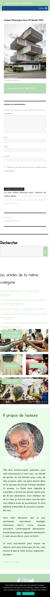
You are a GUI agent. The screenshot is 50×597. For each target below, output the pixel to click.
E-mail (6, 146)
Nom (6, 137)
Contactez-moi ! (11, 561)
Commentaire (8, 113)
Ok (19, 593)
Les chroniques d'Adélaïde (18, 3)
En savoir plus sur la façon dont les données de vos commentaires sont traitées (25, 200)
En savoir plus (28, 593)
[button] (41, 8)
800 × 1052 (30, 88)
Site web (6, 156)
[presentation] (20, 181)
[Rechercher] (45, 251)
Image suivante (7, 15)
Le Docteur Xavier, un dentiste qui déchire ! (23, 308)
